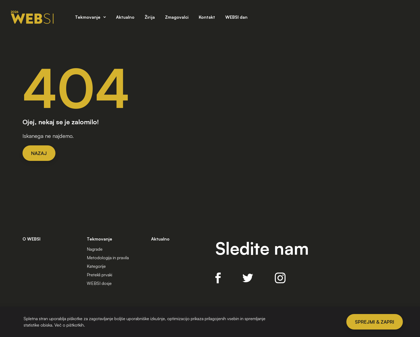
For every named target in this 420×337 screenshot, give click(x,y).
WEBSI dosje (99, 283)
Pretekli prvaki (99, 274)
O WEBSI (31, 239)
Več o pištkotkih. (69, 325)
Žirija (150, 17)
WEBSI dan (236, 17)
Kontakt (207, 17)
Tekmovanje (87, 17)
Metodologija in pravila (108, 257)
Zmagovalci (177, 17)
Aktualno (125, 17)
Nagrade (95, 249)
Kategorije (96, 266)
